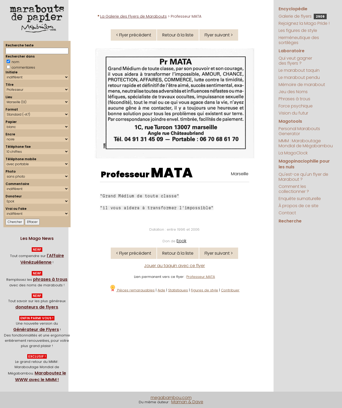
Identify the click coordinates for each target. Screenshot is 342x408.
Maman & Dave (187, 402)
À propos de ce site (298, 206)
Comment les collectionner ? (294, 188)
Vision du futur (293, 113)
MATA (172, 173)
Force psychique (296, 106)
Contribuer (230, 290)
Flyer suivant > (219, 35)
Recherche (290, 221)
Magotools (290, 121)
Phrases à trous (294, 99)
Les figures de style (298, 30)
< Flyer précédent (133, 35)
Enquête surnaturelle (300, 199)
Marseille (239, 174)
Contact (287, 213)
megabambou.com (171, 398)
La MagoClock (293, 153)
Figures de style (204, 290)
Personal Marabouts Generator (299, 131)
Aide (161, 290)
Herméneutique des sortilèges (299, 40)
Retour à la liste (177, 35)
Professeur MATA (200, 276)
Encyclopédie (293, 9)
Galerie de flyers (303, 16)
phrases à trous (50, 279)
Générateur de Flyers (36, 329)
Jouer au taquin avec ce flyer (174, 266)
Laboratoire (291, 51)
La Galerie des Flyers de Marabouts (133, 16)
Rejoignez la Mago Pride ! (304, 23)
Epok (181, 241)
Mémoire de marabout (302, 85)
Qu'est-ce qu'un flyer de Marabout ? (303, 176)
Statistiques (178, 290)
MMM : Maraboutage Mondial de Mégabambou (306, 143)
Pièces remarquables (132, 290)
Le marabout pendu (299, 77)
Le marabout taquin (299, 70)
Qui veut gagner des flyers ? (295, 60)
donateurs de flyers (36, 307)
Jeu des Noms (293, 92)
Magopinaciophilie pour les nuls (304, 164)
